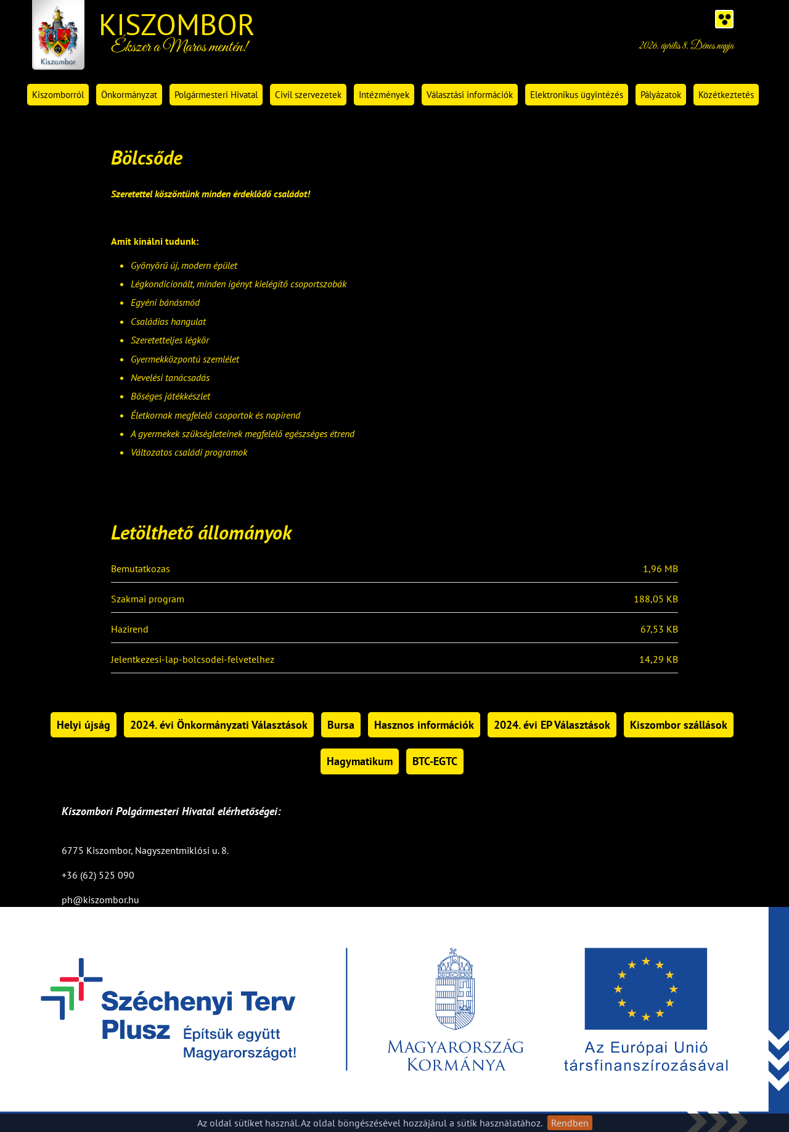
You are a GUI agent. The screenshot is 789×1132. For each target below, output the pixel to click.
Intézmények (384, 94)
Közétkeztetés (726, 94)
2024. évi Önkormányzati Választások (219, 725)
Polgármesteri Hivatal (216, 94)
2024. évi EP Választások (552, 725)
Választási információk (470, 94)
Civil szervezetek (308, 94)
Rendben (570, 1123)
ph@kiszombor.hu (100, 899)
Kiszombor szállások (678, 725)
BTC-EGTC (434, 761)
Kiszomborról (58, 94)
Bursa (340, 725)
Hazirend (130, 629)
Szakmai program (147, 599)
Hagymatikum (360, 761)
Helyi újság (83, 725)
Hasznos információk (424, 725)
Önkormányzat (129, 94)
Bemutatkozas (140, 569)
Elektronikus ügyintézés (576, 94)
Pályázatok (660, 94)
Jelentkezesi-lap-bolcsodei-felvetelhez (192, 659)
